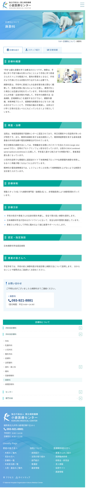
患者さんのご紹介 (63, 453)
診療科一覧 (10, 460)
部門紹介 (35, 460)
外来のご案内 (11, 453)
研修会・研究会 (62, 460)
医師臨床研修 (61, 457)
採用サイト (60, 468)
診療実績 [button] (54, 50)
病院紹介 (35, 453)
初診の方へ (10, 457)
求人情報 (59, 464)
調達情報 (59, 472)
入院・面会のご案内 (13, 468)
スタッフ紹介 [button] (34, 50)
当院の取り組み (38, 457)
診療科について (42, 322)
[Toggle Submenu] (80, 328)
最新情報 (35, 468)
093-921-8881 (22, 300)
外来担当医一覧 (11, 464)
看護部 (34, 464)
